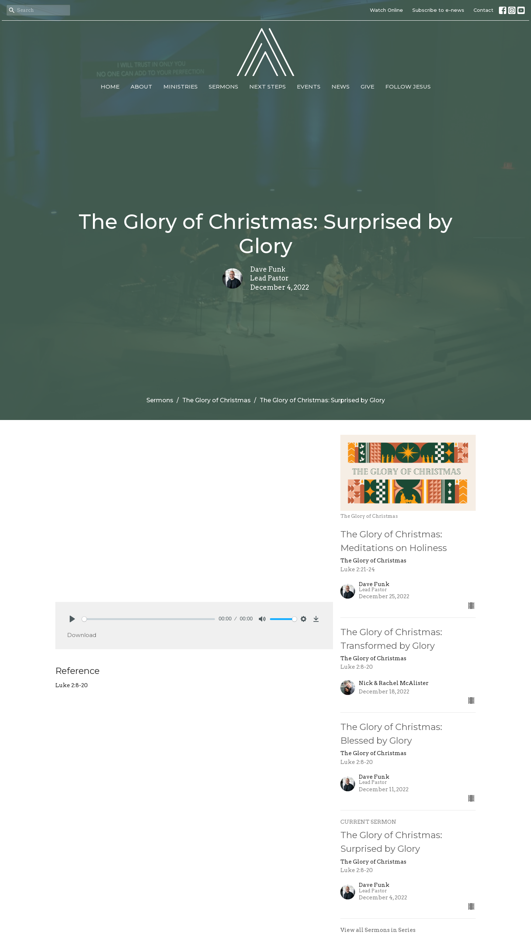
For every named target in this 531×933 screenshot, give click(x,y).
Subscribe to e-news (438, 10)
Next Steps (267, 86)
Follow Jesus (408, 86)
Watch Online (386, 10)
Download (81, 634)
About (141, 86)
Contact (483, 10)
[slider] (148, 619)
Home (110, 86)
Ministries (180, 86)
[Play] (72, 619)
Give (367, 86)
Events (308, 86)
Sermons (223, 86)
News (341, 86)
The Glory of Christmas (216, 400)
